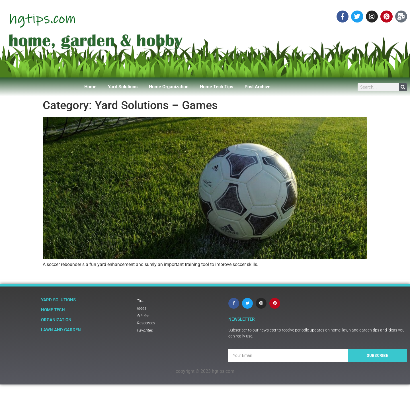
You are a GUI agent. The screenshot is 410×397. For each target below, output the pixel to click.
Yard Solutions (123, 86)
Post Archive (257, 86)
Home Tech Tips (216, 86)
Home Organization (168, 86)
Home (90, 86)
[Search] (403, 87)
